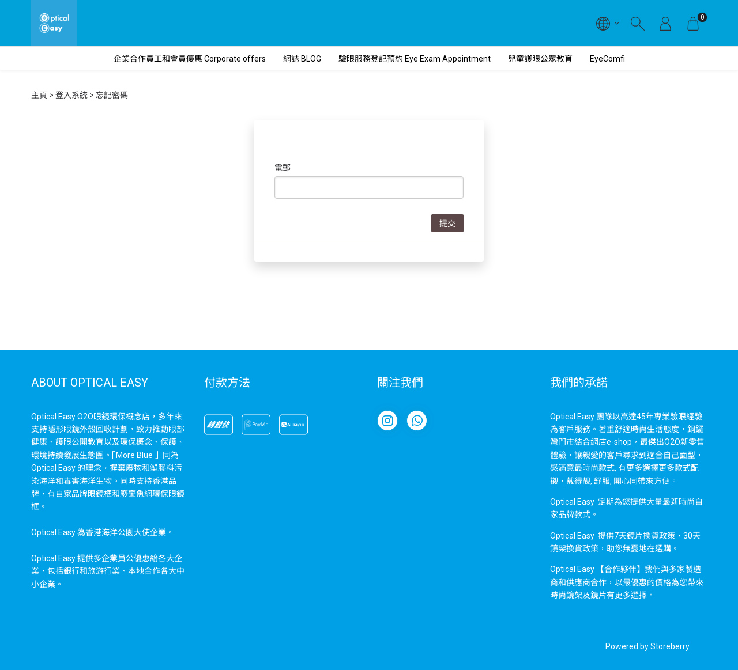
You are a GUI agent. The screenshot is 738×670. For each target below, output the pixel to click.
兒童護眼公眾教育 (540, 58)
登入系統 (71, 95)
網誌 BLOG (302, 58)
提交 (447, 223)
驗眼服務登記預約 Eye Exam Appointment (414, 58)
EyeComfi (607, 58)
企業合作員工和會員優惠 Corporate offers (190, 58)
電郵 (282, 167)
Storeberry (670, 646)
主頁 (39, 95)
